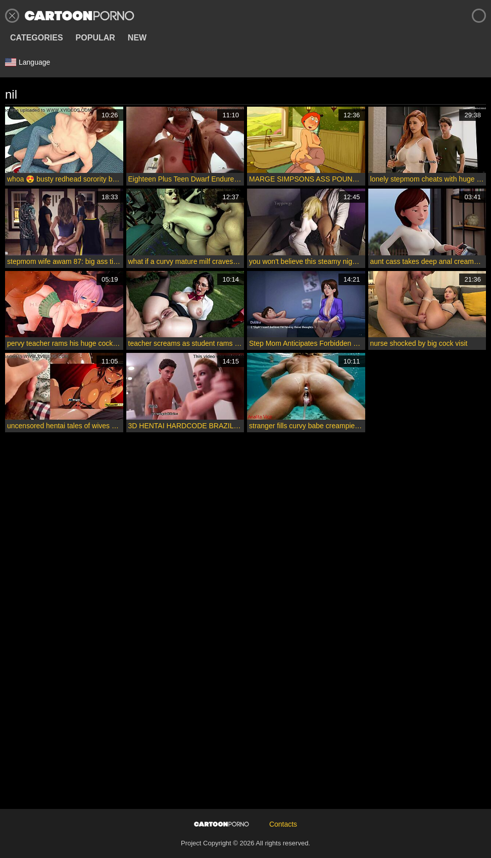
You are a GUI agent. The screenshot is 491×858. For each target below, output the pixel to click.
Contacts (283, 824)
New (137, 37)
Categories (36, 37)
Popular (95, 37)
